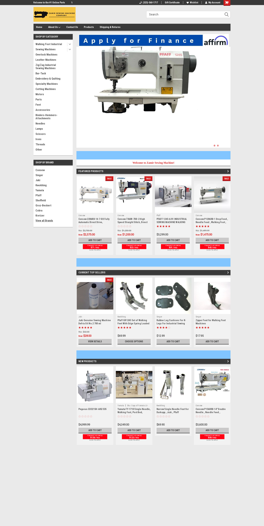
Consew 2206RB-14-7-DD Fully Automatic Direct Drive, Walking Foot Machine (94, 222)
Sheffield (41, 200)
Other (39, 149)
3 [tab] (221, 146)
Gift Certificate (172, 2)
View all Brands (44, 220)
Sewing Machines (46, 49)
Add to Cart (95, 240)
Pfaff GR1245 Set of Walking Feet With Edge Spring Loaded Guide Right (134, 323)
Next (228, 171)
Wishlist (192, 2)
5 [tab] (228, 146)
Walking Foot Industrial (49, 44)
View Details (95, 341)
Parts (39, 99)
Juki (38, 180)
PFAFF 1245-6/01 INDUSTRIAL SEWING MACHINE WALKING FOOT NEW (172, 222)
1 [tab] (215, 146)
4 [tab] (225, 146)
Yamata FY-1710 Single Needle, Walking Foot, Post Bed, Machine (134, 412)
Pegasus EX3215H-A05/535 (92, 409)
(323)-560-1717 (148, 2)
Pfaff (38, 195)
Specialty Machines (47, 83)
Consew (40, 170)
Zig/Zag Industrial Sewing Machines (46, 66)
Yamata (40, 190)
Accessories (43, 110)
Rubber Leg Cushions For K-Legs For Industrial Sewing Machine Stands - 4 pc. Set (171, 323)
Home (39, 27)
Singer (39, 175)
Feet (38, 104)
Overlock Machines (46, 54)
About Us (54, 27)
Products (89, 27)
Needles (40, 123)
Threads (40, 144)
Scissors (41, 134)
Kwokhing (41, 185)
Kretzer (40, 215)
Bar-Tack (41, 73)
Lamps (39, 128)
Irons (38, 139)
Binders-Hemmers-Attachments (46, 117)
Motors (40, 94)
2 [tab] (218, 146)
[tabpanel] (153, 97)
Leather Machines (46, 59)
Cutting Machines (46, 89)
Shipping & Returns (110, 27)
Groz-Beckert (43, 205)
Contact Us (72, 27)
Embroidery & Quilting (48, 78)
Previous (225, 171)
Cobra (39, 210)
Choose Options (134, 341)
